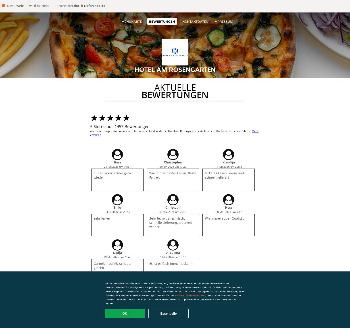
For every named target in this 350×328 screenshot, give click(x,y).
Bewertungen (162, 21)
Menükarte (131, 21)
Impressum (223, 21)
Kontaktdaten (195, 21)
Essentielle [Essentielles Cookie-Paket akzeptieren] (168, 313)
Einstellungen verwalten (190, 295)
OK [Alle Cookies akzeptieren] (125, 313)
